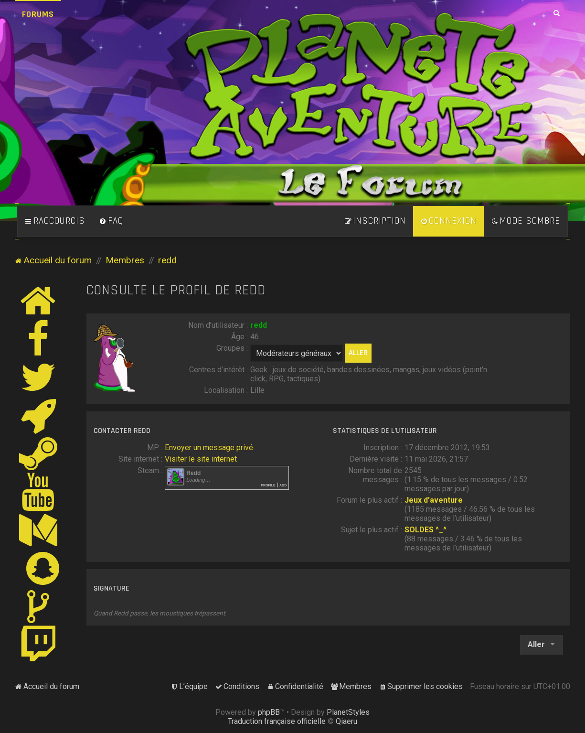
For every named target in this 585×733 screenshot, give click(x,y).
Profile (268, 484)
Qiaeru (346, 721)
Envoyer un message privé (209, 447)
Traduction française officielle (277, 721)
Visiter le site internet (201, 459)
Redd (193, 473)
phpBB (269, 712)
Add (283, 484)
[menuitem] (111, 221)
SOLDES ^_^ (425, 529)
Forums (38, 14)
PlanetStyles (348, 712)
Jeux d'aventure (433, 500)
